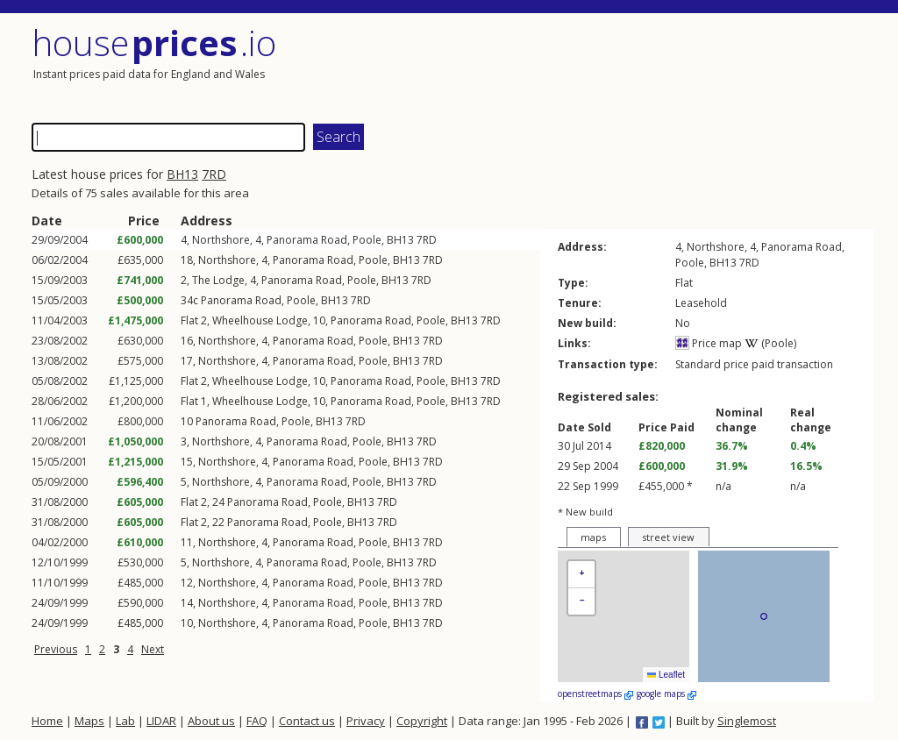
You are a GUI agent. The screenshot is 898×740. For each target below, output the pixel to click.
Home (47, 721)
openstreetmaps (595, 693)
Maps (89, 721)
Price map (708, 343)
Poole (367, 239)
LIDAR (161, 721)
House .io (154, 42)
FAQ (256, 721)
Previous (55, 649)
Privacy (365, 721)
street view (668, 537)
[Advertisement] (663, 66)
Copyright (421, 721)
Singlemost (746, 721)
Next (152, 649)
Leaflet (666, 675)
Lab (125, 721)
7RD (214, 174)
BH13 (182, 174)
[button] (581, 574)
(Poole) (770, 343)
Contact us (307, 721)
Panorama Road (307, 239)
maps (593, 537)
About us (211, 721)
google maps (666, 693)
